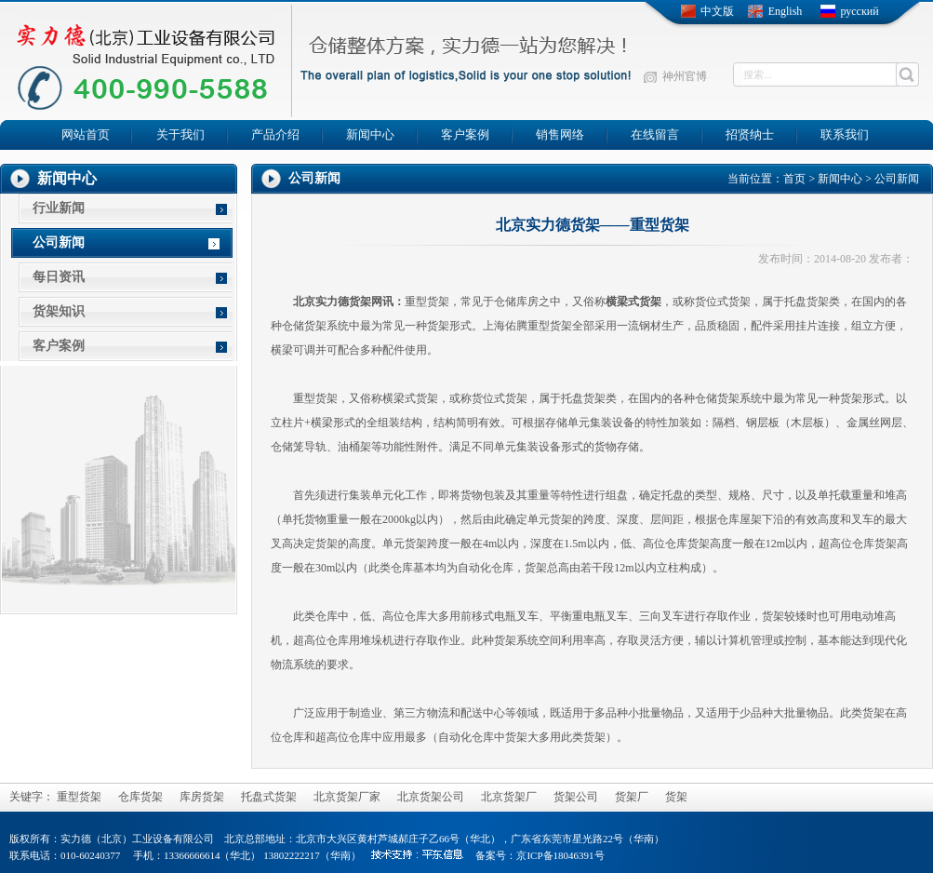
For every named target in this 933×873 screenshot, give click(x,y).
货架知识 (59, 311)
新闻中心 (840, 178)
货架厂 (631, 796)
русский (859, 11)
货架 (438, 301)
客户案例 (59, 346)
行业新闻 (59, 208)
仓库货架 (140, 796)
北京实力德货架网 (337, 301)
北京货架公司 (430, 796)
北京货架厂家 (346, 796)
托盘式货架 (269, 796)
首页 (794, 178)
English (785, 11)
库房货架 (202, 796)
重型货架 (79, 796)
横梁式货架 (633, 301)
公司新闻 (59, 242)
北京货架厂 (509, 796)
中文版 (717, 11)
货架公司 (575, 796)
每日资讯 (59, 277)
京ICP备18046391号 (560, 855)
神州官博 (684, 76)
